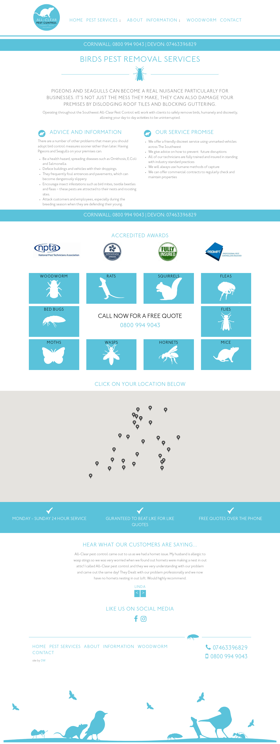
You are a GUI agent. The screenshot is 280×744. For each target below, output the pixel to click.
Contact (231, 20)
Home (76, 20)
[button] (134, 422)
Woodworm (202, 20)
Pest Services (102, 20)
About (135, 20)
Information (161, 20)
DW (43, 661)
